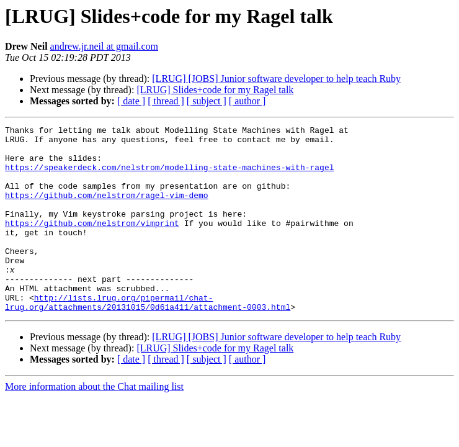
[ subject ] (206, 101)
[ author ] (247, 101)
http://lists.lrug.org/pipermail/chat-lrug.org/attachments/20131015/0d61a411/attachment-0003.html (147, 338)
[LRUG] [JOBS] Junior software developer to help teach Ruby (276, 78)
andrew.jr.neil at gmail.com (104, 46)
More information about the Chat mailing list (94, 423)
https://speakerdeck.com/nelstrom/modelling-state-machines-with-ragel (169, 176)
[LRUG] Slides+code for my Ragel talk (214, 89)
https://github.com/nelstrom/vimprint (92, 243)
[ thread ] (166, 101)
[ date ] (131, 101)
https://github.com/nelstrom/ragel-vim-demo (106, 209)
